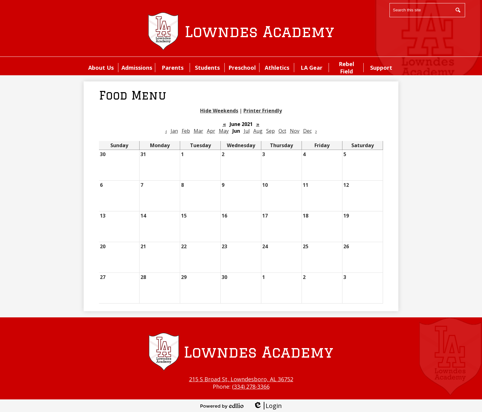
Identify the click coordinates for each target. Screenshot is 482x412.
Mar (198, 131)
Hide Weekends (219, 110)
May (224, 131)
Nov (294, 131)
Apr (211, 131)
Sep (270, 131)
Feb (186, 131)
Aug (258, 131)
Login (267, 406)
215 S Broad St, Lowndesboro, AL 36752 (241, 379)
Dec (307, 131)
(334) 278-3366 (251, 386)
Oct (282, 131)
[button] (101, 67)
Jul (247, 131)
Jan (174, 131)
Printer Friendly (262, 110)
